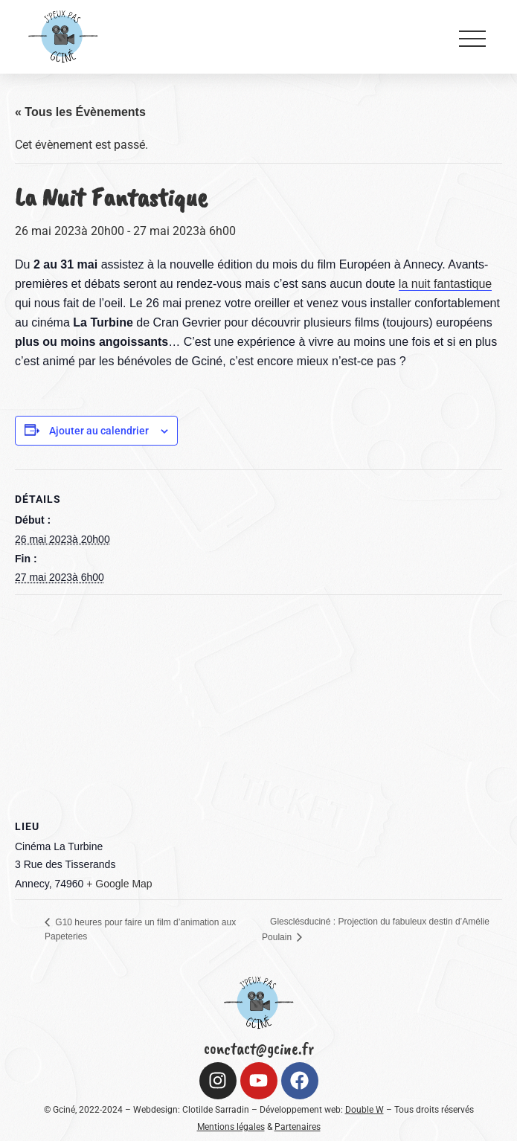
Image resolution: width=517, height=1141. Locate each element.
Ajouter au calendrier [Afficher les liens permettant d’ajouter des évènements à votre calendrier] (99, 431)
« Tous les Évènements (80, 112)
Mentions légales (231, 1127)
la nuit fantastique (445, 283)
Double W (364, 1110)
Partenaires (297, 1127)
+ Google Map (119, 884)
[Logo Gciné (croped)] (63, 36)
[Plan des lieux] (258, 702)
